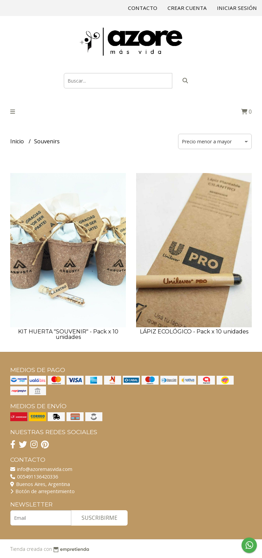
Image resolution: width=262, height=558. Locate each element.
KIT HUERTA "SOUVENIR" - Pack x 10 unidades (68, 334)
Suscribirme (99, 517)
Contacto (142, 7)
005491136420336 (34, 476)
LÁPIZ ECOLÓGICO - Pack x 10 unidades (194, 331)
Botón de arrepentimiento (42, 491)
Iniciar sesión (237, 7)
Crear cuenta (187, 7)
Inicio (17, 141)
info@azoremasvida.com (41, 469)
